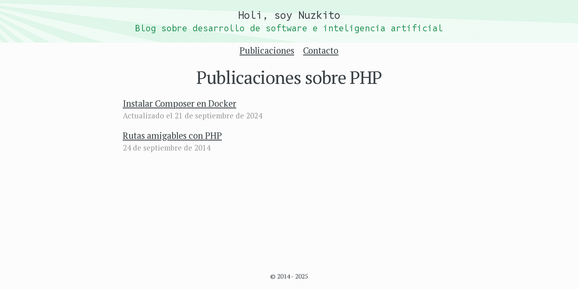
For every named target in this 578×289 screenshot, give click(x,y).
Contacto (320, 50)
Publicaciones (267, 50)
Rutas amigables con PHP (172, 135)
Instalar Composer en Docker (179, 103)
